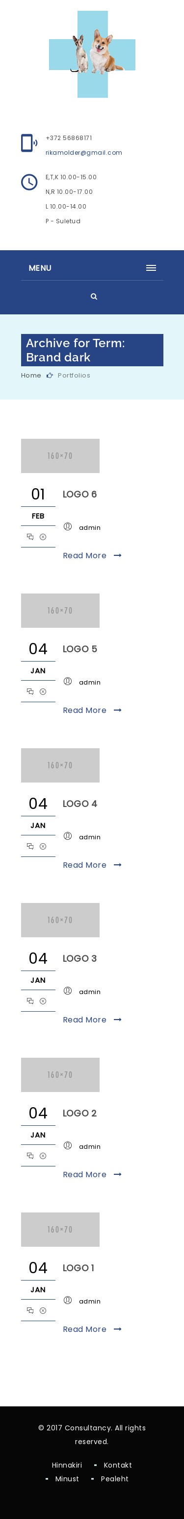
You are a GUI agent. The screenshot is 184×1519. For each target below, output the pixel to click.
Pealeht (115, 1479)
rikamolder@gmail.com (84, 152)
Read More (92, 555)
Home (31, 375)
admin (90, 527)
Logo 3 (80, 958)
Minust (67, 1479)
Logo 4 (80, 804)
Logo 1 (79, 1268)
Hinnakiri (67, 1465)
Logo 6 (80, 494)
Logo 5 (80, 649)
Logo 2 (80, 1113)
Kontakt (118, 1465)
